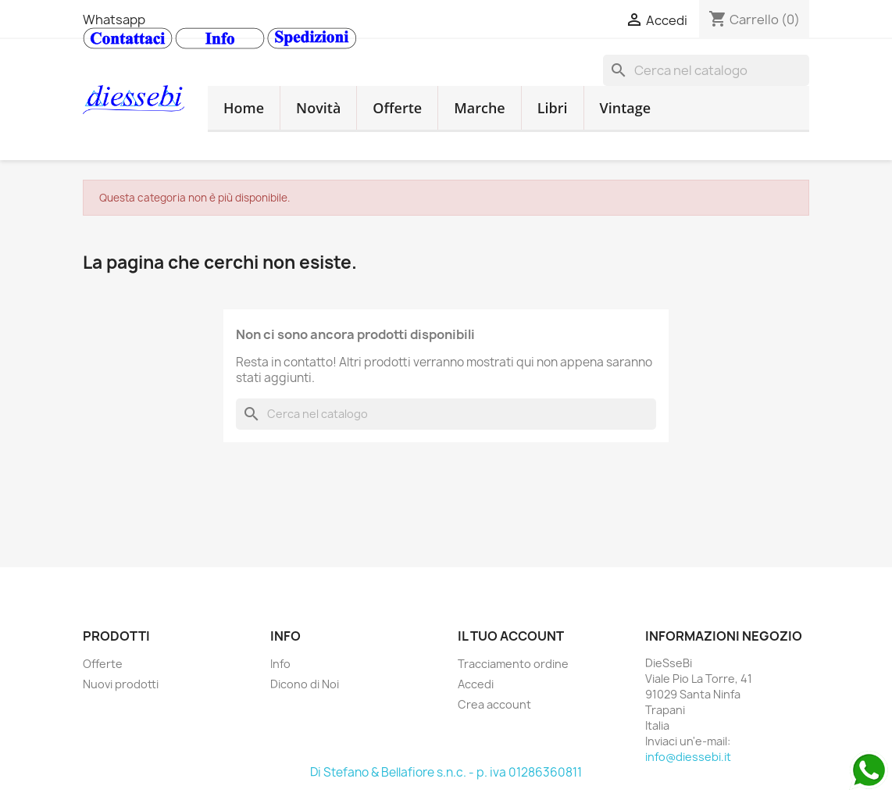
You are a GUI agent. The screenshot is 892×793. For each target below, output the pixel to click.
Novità (318, 107)
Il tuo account (511, 636)
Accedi (476, 684)
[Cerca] (706, 70)
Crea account (494, 704)
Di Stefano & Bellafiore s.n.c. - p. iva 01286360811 (446, 772)
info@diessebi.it (688, 756)
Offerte (397, 107)
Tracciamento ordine (513, 663)
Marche (479, 107)
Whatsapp (114, 19)
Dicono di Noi (304, 684)
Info (280, 663)
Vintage (625, 107)
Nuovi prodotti (121, 684)
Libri (552, 107)
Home (243, 107)
